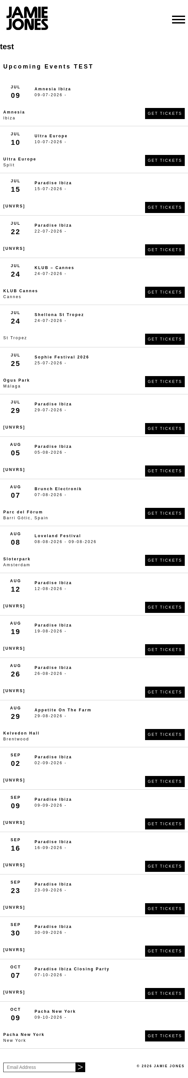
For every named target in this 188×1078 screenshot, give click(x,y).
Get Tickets (165, 113)
